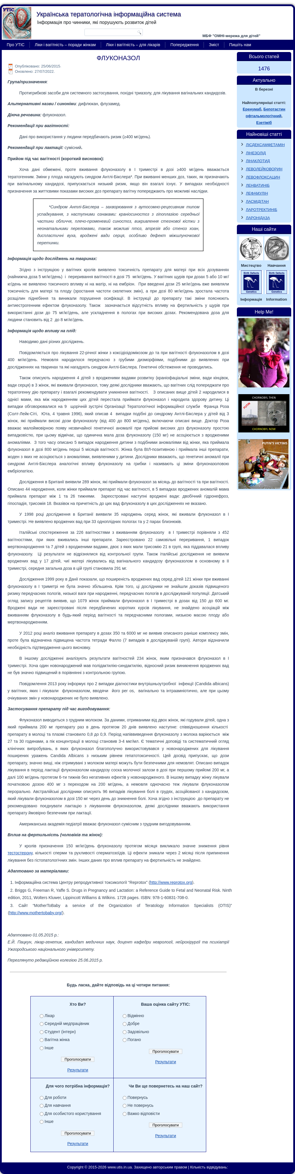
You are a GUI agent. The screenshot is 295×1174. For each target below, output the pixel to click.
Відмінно (136, 1015)
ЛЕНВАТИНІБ (258, 185)
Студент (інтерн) (60, 1031)
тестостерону (20, 853)
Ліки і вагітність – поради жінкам (65, 44)
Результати (77, 1070)
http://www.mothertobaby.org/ (35, 912)
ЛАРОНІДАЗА (258, 218)
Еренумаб (252, 109)
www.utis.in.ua (119, 1167)
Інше (49, 1047)
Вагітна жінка (57, 1039)
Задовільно (138, 1031)
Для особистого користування (73, 1113)
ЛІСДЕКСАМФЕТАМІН (265, 145)
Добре (134, 1023)
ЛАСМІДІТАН (257, 201)
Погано (134, 1039)
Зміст (214, 44)
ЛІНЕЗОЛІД (256, 153)
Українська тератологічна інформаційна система (109, 14)
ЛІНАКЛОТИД (258, 161)
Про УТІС (16, 44)
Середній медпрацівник (67, 1023)
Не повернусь (141, 1105)
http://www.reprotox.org (171, 882)
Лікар (50, 1015)
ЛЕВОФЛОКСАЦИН (263, 177)
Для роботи (55, 1097)
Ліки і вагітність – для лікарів (133, 44)
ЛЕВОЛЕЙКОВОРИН (264, 169)
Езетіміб (264, 122)
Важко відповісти (144, 1113)
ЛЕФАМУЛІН (257, 193)
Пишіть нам (240, 44)
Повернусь (138, 1097)
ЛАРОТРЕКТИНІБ (261, 209)
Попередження (184, 44)
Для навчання (58, 1105)
